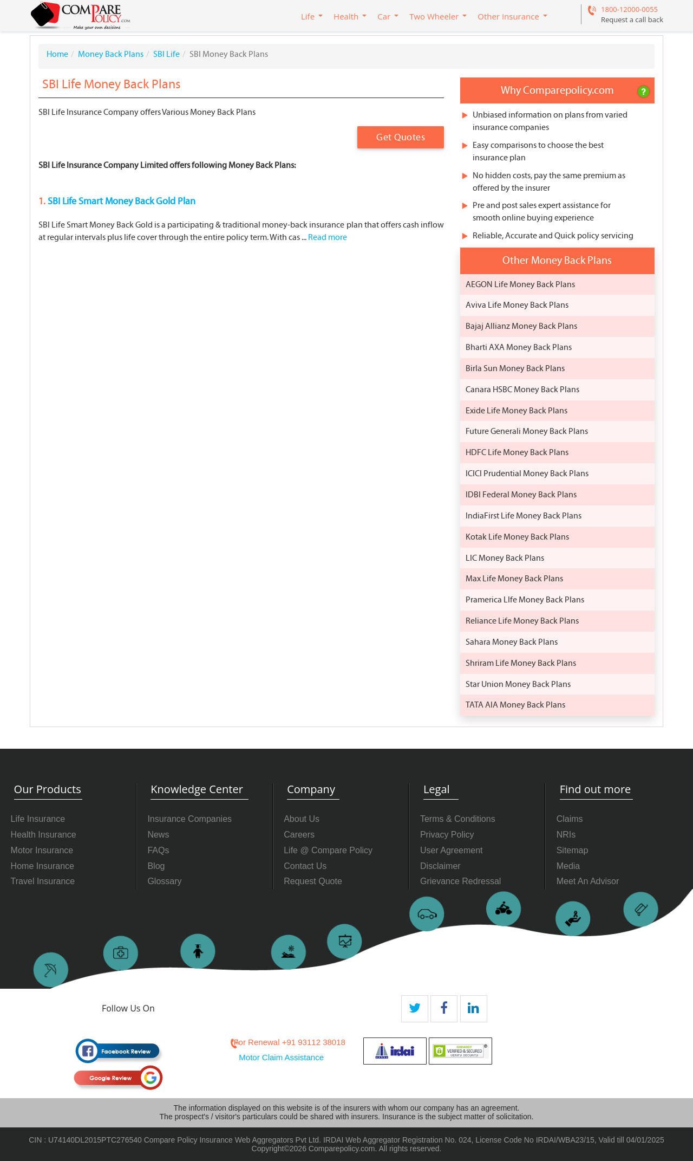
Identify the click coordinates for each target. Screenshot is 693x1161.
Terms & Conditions (457, 818)
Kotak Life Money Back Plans (517, 537)
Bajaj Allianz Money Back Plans (521, 326)
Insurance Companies (189, 818)
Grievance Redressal (460, 881)
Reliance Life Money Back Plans (522, 621)
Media (568, 866)
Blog (156, 866)
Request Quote (313, 881)
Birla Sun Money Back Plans (515, 368)
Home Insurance (42, 866)
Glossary (164, 881)
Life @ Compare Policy (328, 850)
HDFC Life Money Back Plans (517, 452)
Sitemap (573, 850)
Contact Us (305, 866)
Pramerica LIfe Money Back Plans (525, 600)
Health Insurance (43, 834)
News (158, 834)
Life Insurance (38, 818)
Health (346, 16)
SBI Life (166, 54)
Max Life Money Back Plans (514, 578)
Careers (299, 834)
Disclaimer (440, 866)
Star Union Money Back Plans (518, 684)
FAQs (158, 850)
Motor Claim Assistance (281, 1057)
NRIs (566, 834)
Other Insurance (508, 16)
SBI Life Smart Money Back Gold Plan (120, 201)
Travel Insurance (43, 881)
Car (383, 16)
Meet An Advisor (588, 881)
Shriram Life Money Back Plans (521, 663)
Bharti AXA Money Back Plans (519, 347)
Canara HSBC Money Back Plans (522, 389)
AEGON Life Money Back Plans (520, 284)
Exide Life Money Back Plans (516, 411)
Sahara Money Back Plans (512, 642)
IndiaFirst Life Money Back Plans (523, 516)
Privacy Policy (447, 834)
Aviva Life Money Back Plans (517, 305)
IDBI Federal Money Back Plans (521, 495)
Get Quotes (400, 137)
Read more (327, 237)
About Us (301, 818)
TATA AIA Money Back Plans (515, 705)
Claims (570, 818)
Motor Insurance (42, 850)
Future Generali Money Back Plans (527, 431)
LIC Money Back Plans (505, 558)
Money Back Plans (110, 54)
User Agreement (451, 850)
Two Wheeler (434, 16)
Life (308, 16)
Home (57, 54)
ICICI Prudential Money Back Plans (527, 473)
